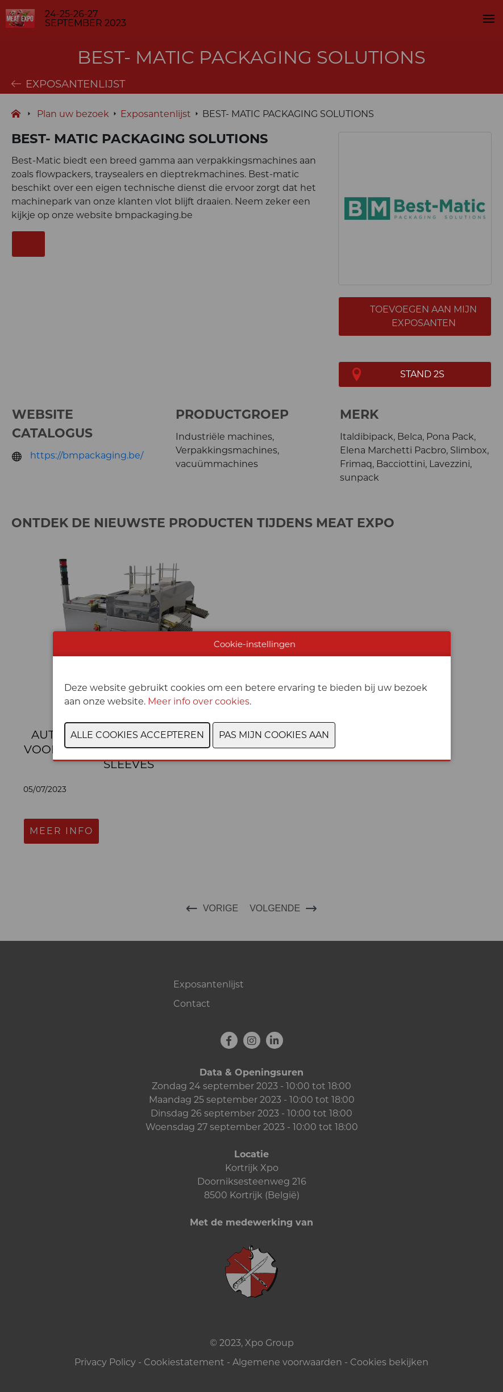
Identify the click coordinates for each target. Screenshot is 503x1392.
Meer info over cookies (199, 701)
